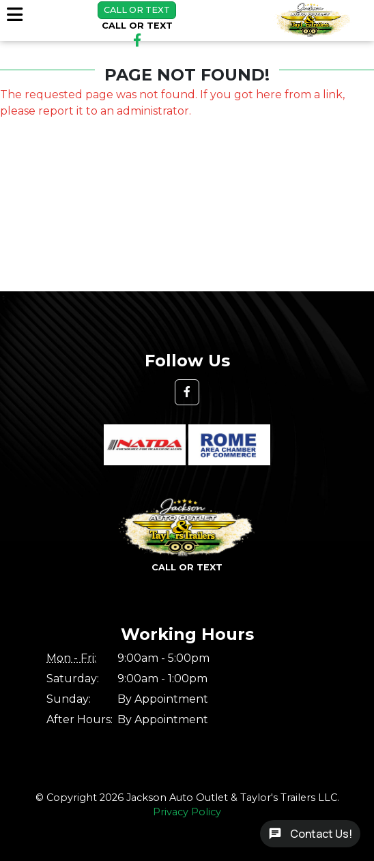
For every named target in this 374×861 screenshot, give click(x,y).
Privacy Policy (187, 812)
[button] (187, 392)
